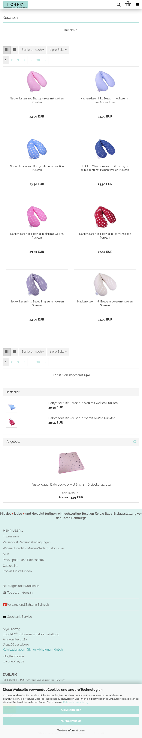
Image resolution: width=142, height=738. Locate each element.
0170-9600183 (23, 592)
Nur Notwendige (71, 720)
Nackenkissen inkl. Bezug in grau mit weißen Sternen (37, 303)
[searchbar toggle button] (118, 4)
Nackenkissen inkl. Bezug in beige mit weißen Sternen (105, 303)
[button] (7, 50)
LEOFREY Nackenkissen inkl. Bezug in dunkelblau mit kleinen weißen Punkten (105, 168)
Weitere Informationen (71, 730)
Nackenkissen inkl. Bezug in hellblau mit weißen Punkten (104, 100)
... (31, 60)
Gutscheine (10, 566)
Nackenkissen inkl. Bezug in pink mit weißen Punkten (37, 235)
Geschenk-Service (17, 616)
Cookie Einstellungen (17, 571)
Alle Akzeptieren (71, 709)
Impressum (11, 536)
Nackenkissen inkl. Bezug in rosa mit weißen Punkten (37, 100)
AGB (6, 554)
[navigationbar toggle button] (137, 4)
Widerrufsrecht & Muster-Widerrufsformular (33, 548)
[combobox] (32, 50)
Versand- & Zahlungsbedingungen (26, 542)
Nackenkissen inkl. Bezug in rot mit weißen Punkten (105, 235)
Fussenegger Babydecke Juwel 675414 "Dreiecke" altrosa (71, 484)
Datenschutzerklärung (76, 702)
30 (38, 60)
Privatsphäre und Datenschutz (23, 560)
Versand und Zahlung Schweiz (28, 604)
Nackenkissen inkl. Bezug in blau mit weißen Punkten (37, 168)
